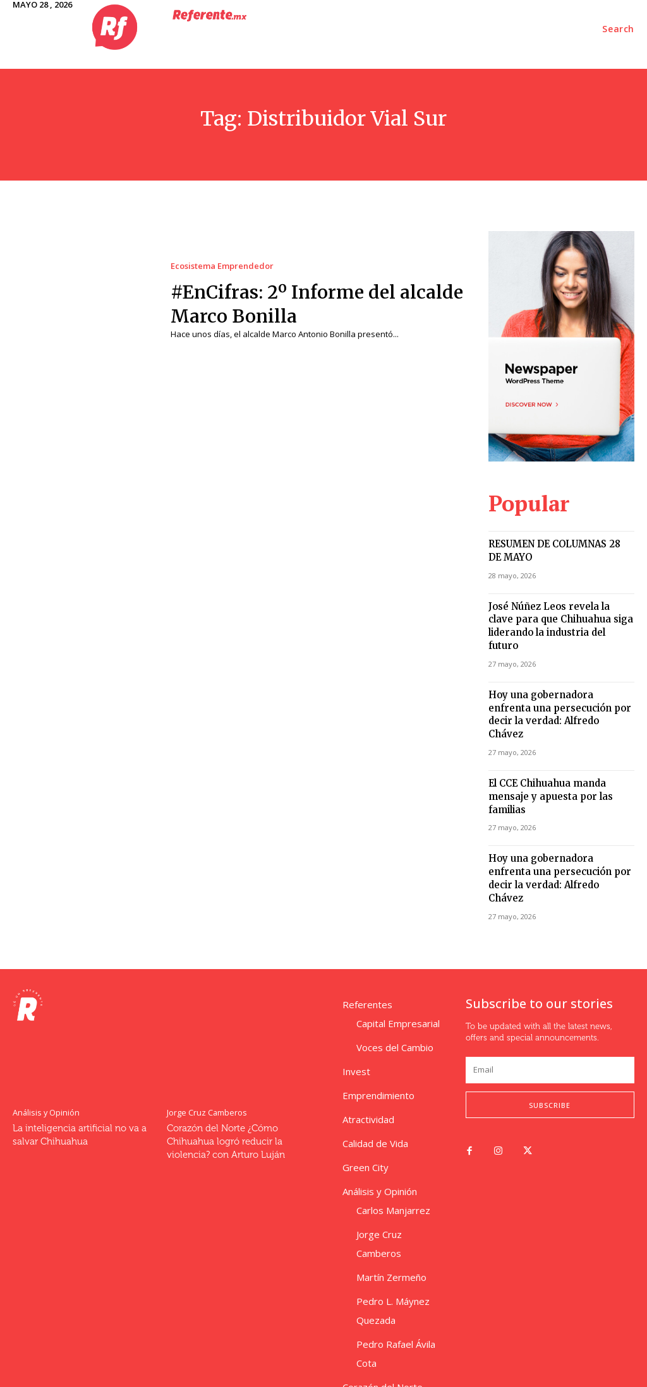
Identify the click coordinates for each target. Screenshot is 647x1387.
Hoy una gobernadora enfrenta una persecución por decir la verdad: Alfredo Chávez (554, 681)
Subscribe (550, 1027)
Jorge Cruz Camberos (205, 1035)
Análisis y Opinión (44, 1035)
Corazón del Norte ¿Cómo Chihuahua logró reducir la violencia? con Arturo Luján (223, 1063)
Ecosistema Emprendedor (222, 266)
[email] (550, 993)
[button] (618, 29)
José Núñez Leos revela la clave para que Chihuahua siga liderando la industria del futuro (556, 610)
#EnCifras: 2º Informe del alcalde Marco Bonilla (297, 303)
